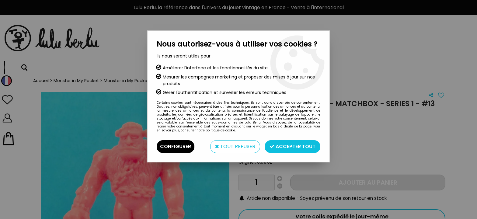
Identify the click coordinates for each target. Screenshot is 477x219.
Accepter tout (292, 146)
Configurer (175, 146)
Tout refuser (235, 146)
